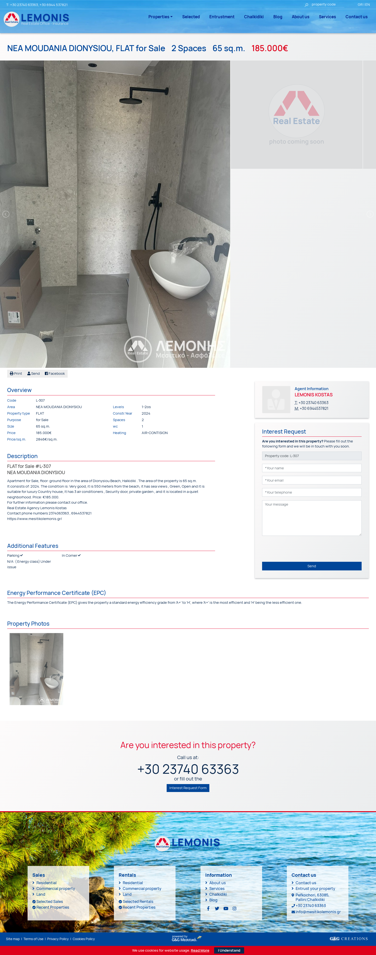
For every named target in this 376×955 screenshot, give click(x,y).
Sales (38, 875)
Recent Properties (52, 907)
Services (327, 16)
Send (311, 565)
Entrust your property (315, 888)
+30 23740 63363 (24, 4)
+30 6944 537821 (54, 4)
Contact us (357, 16)
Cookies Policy (84, 939)
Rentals (127, 875)
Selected (191, 16)
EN (367, 4)
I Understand (229, 950)
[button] (34, 374)
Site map (13, 939)
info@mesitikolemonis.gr (318, 911)
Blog (277, 16)
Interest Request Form (188, 787)
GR (360, 4)
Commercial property (55, 888)
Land (40, 894)
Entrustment (222, 16)
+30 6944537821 (314, 408)
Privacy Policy (58, 939)
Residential (46, 882)
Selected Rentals (138, 901)
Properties (158, 16)
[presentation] (298, 548)
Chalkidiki (254, 16)
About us (300, 16)
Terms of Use (33, 939)
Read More (200, 950)
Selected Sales (49, 901)
